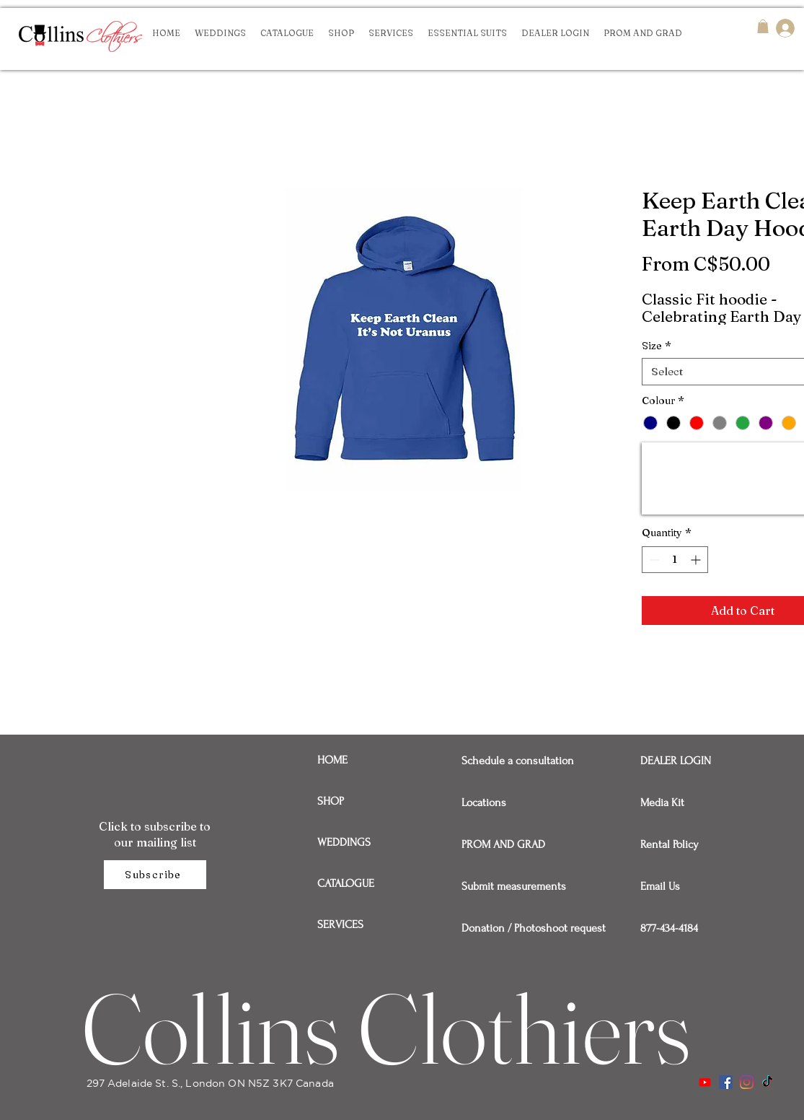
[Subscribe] (155, 874)
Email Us (660, 886)
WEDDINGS (344, 842)
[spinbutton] (675, 559)
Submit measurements (511, 886)
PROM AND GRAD (503, 844)
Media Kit (662, 802)
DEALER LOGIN (675, 760)
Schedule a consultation (511, 760)
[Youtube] (705, 1082)
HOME (332, 759)
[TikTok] (767, 1082)
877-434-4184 (669, 928)
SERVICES (340, 924)
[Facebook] (726, 1082)
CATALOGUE (345, 883)
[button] (763, 26)
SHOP (330, 801)
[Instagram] (747, 1082)
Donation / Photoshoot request (511, 928)
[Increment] (697, 559)
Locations (483, 802)
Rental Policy (669, 844)
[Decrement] (653, 559)
